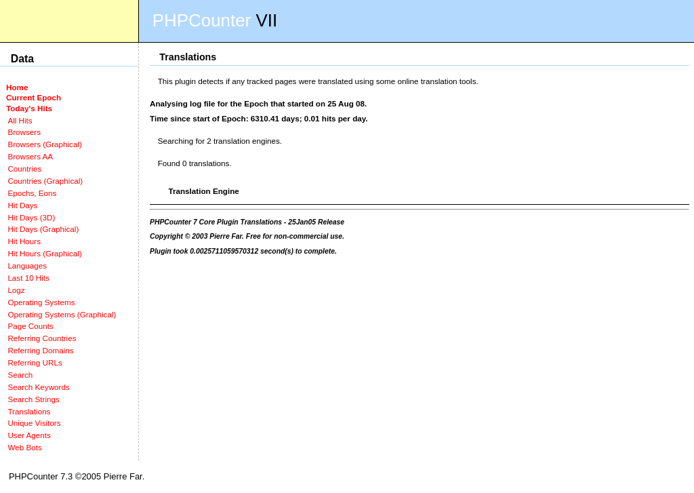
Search (20, 374)
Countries (24, 168)
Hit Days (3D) (31, 217)
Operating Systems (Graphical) (61, 314)
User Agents (29, 435)
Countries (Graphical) (45, 180)
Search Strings (33, 399)
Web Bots (24, 447)
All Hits (19, 120)
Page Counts (30, 325)
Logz (15, 289)
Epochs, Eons (31, 193)
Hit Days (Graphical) (43, 228)
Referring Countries (41, 338)
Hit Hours (24, 241)
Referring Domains (40, 350)
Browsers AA (30, 156)
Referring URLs (34, 362)
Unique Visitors (33, 422)
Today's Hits (29, 108)
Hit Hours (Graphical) (44, 253)
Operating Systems (41, 302)
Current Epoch (33, 97)
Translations (28, 411)
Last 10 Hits (28, 277)
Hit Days (22, 205)
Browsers (24, 131)
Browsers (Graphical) (44, 144)
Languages (27, 265)
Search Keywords (38, 386)
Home (17, 87)
